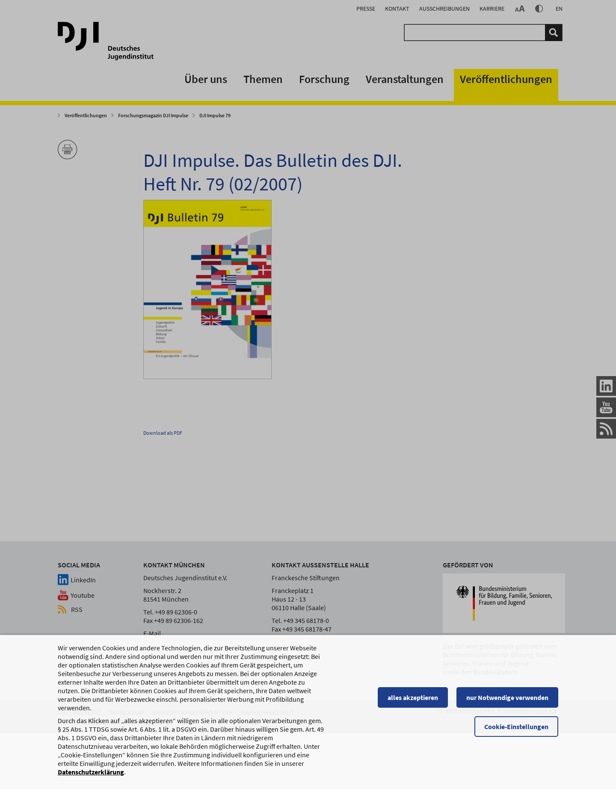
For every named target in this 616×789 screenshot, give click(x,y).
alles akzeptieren (413, 701)
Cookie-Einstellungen (516, 730)
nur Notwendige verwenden (507, 701)
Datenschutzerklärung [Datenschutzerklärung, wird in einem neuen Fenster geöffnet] (91, 775)
